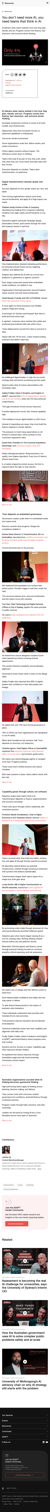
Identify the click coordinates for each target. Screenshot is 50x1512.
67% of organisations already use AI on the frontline (24, 398)
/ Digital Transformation (17, 1277)
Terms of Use (17, 1501)
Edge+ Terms (8, 1504)
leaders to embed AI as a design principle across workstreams (25, 819)
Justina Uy (9, 93)
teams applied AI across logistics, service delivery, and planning (22, 889)
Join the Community (15, 1223)
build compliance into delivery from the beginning (23, 616)
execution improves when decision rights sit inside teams (23, 753)
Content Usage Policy (30, 1501)
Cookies (16, 1504)
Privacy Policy (6, 1501)
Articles (8, 83)
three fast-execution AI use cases (16, 301)
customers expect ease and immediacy (21, 447)
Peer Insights (6, 1277)
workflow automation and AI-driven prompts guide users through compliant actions (24, 540)
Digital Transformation (13, 85)
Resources (9, 3)
